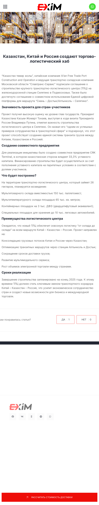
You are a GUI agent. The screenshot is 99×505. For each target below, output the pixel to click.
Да (64, 319)
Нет (84, 319)
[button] (16, 416)
